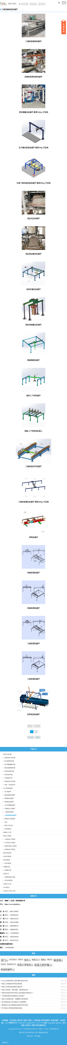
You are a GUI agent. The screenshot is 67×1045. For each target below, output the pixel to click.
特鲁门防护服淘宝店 (39, 1025)
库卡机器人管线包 (9, 842)
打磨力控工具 (7, 884)
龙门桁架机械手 (8, 788)
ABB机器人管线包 (9, 839)
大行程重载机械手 (9, 805)
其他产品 (6, 873)
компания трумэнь (54, 1023)
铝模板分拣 (6, 867)
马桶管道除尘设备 (9, 877)
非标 (3, 964)
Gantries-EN (30, 1023)
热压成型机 (6, 860)
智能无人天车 (7, 832)
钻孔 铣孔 (13, 959)
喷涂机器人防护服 (9, 757)
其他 (5, 822)
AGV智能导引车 (11, 1023)
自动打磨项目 (7, 856)
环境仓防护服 (8, 774)
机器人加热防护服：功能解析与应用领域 (15, 999)
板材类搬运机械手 (9, 795)
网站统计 (5, 1042)
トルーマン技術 (41, 1023)
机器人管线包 (7, 836)
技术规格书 (7, 829)
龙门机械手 (7, 791)
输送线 (58, 960)
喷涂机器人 (11, 964)
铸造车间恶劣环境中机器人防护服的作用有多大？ (18, 993)
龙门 (4, 960)
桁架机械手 (7, 969)
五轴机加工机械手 (9, 808)
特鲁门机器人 (28, 1020)
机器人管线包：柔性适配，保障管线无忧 (15, 990)
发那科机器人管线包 (10, 846)
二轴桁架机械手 (9, 812)
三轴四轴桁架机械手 (10, 9)
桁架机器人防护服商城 (42, 1020)
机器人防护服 (7, 754)
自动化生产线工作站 (9, 891)
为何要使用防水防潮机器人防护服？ (13, 996)
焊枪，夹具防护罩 (9, 785)
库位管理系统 (8, 880)
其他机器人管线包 (9, 849)
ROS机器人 (6, 887)
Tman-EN (21, 1023)
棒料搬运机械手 (9, 798)
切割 (43, 960)
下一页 (31, 737)
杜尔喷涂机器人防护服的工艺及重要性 (14, 1002)
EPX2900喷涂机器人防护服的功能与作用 (15, 980)
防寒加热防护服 (9, 771)
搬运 (49, 959)
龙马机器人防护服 (16, 1020)
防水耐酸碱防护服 (9, 764)
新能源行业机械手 (9, 818)
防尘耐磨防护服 (9, 761)
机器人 (36, 960)
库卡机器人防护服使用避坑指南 (12, 1008)
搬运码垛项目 (7, 853)
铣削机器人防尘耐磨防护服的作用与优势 (15, 1005)
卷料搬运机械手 (9, 802)
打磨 (20, 959)
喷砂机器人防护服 (9, 781)
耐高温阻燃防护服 (9, 768)
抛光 (27, 960)
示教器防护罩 (8, 778)
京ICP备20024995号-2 (30, 1029)
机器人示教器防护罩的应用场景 (12, 984)
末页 (37, 737)
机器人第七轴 (8, 825)
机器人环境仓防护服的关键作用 (12, 987)
